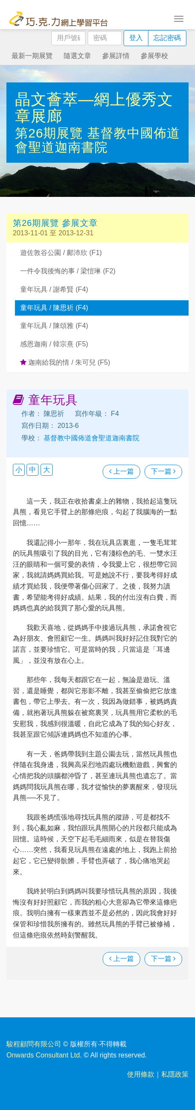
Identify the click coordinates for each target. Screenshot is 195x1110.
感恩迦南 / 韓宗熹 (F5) (54, 344)
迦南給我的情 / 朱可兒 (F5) (65, 362)
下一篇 (163, 471)
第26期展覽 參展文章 (55, 223)
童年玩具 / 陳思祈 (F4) (54, 307)
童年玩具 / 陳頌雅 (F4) (54, 325)
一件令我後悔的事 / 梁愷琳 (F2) (67, 271)
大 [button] (46, 469)
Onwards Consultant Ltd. (44, 1055)
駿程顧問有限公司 (33, 1044)
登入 (136, 37)
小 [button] (18, 469)
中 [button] (32, 469)
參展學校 (154, 55)
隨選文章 (77, 55)
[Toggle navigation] (178, 17)
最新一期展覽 (32, 55)
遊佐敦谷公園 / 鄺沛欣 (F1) (61, 252)
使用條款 (140, 1074)
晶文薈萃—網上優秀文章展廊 (94, 108)
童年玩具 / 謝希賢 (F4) (54, 289)
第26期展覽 (51, 133)
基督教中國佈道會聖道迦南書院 (97, 140)
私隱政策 (175, 1074)
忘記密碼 (167, 37)
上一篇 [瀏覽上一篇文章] (121, 471)
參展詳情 (116, 55)
